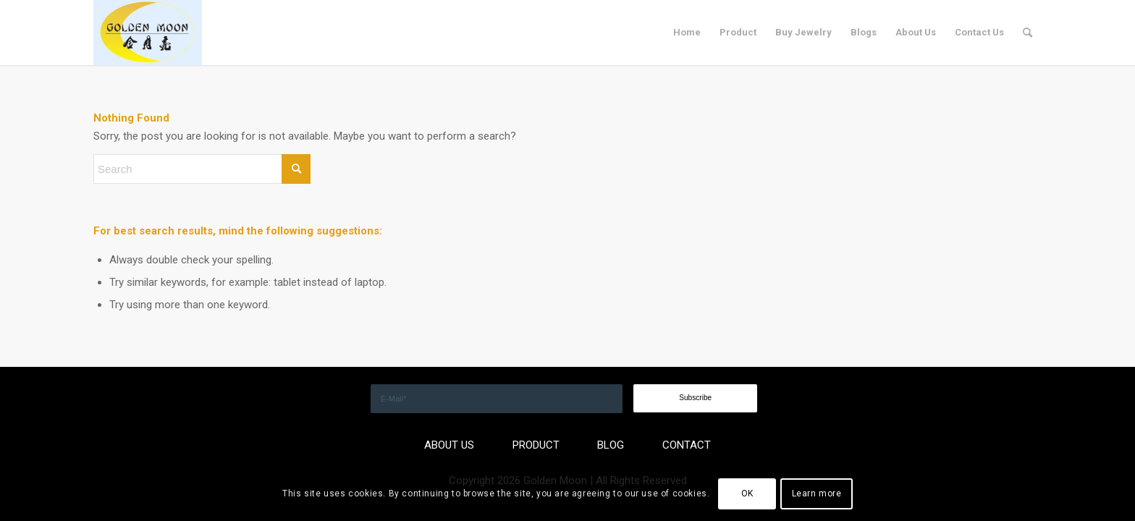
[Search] (1027, 32)
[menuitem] (687, 32)
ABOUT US (449, 445)
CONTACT (686, 445)
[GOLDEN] (147, 32)
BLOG (610, 445)
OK (747, 493)
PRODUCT (536, 445)
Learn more (817, 493)
